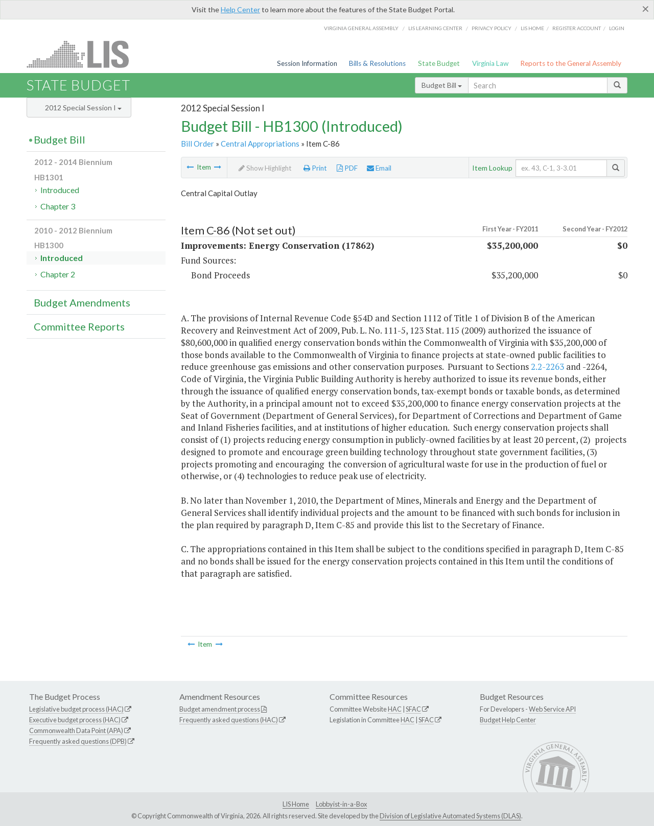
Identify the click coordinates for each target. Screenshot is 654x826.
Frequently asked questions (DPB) (78, 741)
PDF (347, 168)
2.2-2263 (547, 366)
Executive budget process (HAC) (75, 720)
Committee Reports (79, 326)
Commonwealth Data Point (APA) (76, 730)
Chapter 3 (57, 206)
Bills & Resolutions (377, 63)
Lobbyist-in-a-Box (341, 804)
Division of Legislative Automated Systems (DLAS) (450, 816)
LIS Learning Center (435, 28)
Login (616, 28)
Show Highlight (265, 168)
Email (379, 168)
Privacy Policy (491, 28)
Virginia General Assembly (361, 28)
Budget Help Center (508, 720)
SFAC (413, 709)
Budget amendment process (219, 709)
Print (315, 168)
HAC (395, 709)
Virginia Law (490, 63)
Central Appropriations (260, 143)
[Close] (645, 8)
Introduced (59, 190)
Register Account (576, 28)
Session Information (307, 63)
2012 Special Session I (83, 107)
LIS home (532, 28)
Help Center (240, 9)
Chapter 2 (57, 274)
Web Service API (552, 709)
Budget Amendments (82, 302)
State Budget (439, 63)
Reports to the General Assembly (570, 63)
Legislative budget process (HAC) (76, 709)
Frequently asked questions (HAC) (228, 720)
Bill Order (197, 143)
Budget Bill (442, 85)
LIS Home (296, 804)
